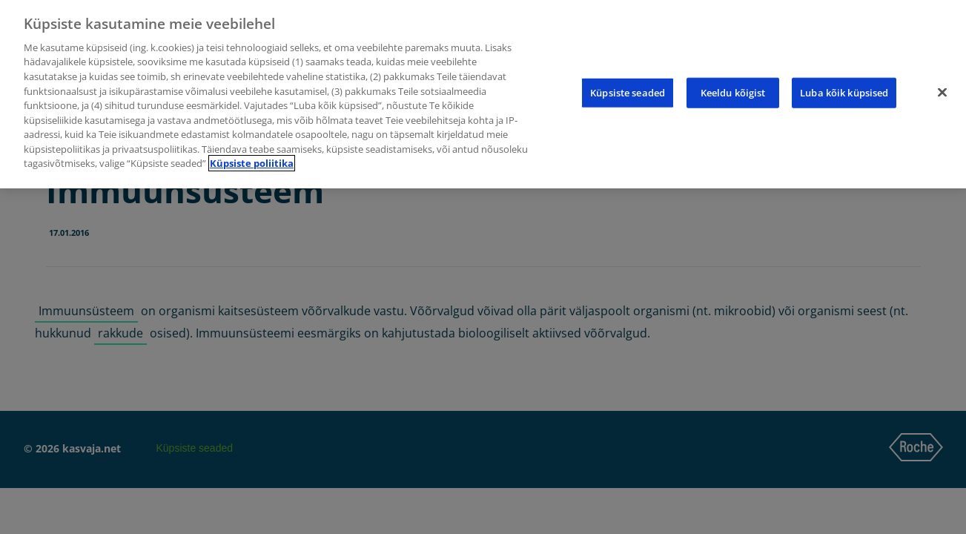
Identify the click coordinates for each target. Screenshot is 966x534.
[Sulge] (942, 92)
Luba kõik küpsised (844, 92)
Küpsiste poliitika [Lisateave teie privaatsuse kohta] (252, 163)
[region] (483, 94)
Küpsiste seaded (627, 92)
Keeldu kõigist (733, 92)
